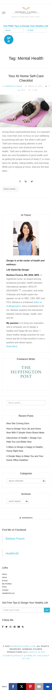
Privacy (18, 677)
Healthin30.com (8, 614)
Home (4, 595)
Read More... (10, 189)
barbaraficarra (26, 538)
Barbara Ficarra (13, 86)
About (4, 598)
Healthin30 (12, 574)
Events (5, 601)
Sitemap (7, 677)
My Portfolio (7, 604)
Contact (5, 611)
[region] (26, 529)
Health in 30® (37, 673)
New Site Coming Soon (17, 423)
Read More (11, 346)
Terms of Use (33, 677)
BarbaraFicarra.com (23, 667)
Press (4, 608)
